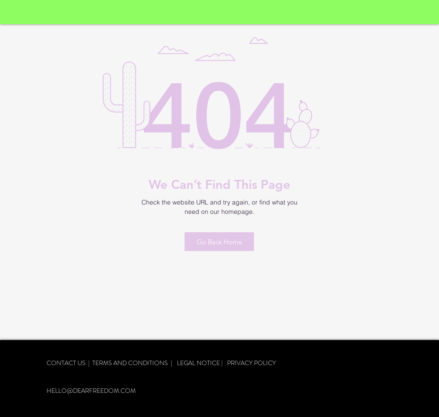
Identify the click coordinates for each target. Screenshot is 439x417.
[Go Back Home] (219, 241)
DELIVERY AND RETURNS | (88, 371)
